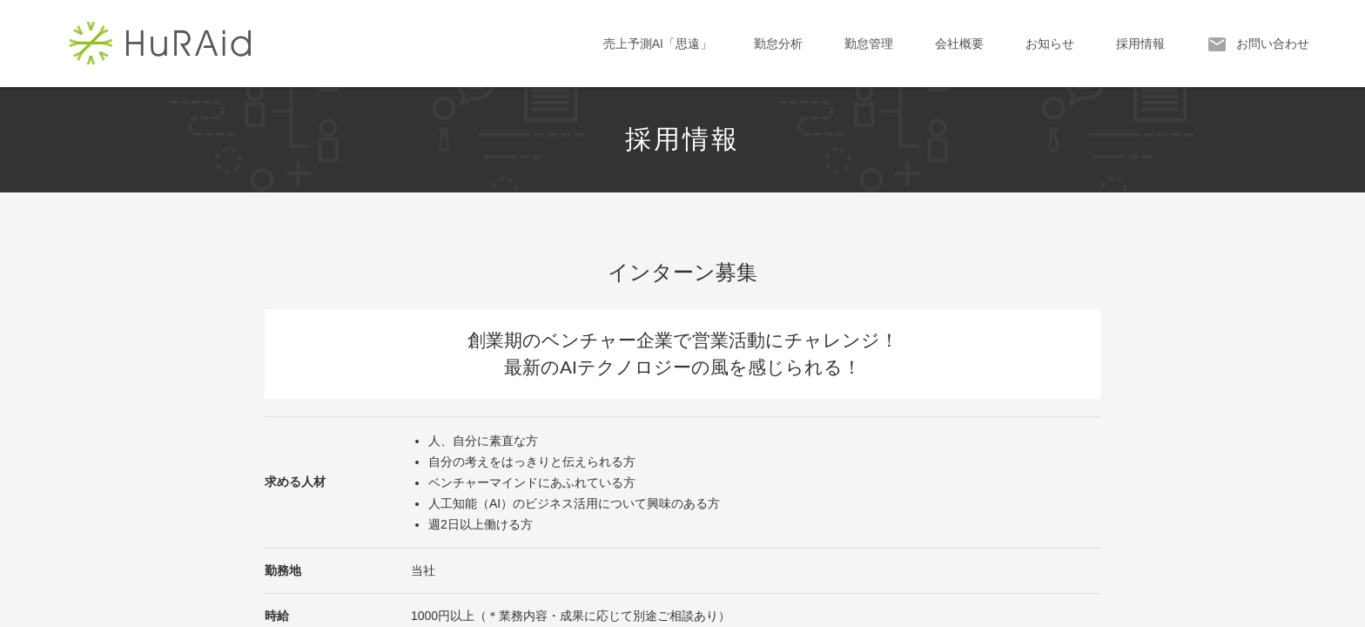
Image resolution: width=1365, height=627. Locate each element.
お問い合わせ (1258, 44)
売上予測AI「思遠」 (657, 44)
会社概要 (959, 44)
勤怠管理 (868, 44)
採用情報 (1140, 44)
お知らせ (1049, 44)
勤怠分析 (778, 44)
